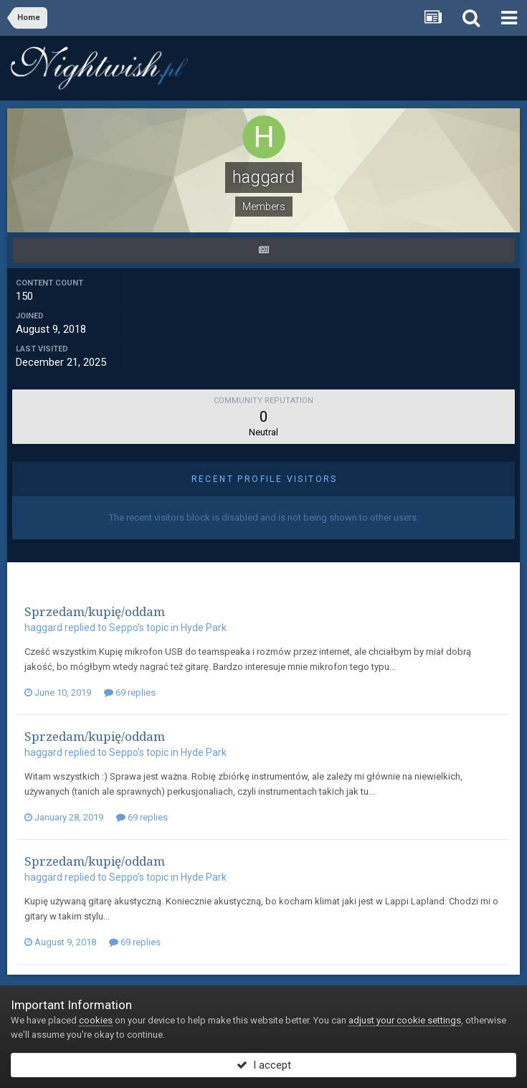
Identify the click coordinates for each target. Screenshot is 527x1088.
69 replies (130, 692)
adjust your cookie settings (404, 1020)
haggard (43, 627)
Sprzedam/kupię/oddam (94, 611)
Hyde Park (204, 627)
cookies (96, 1020)
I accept (264, 1065)
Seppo (123, 627)
